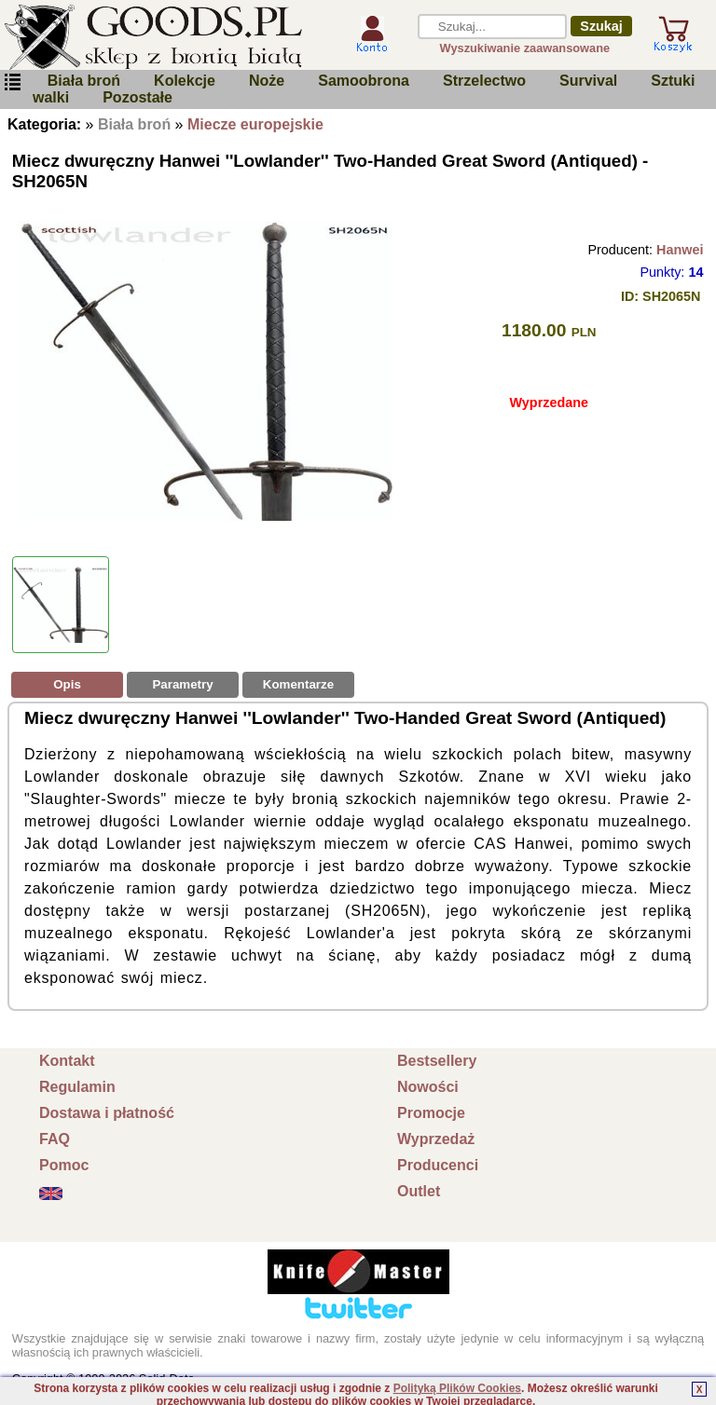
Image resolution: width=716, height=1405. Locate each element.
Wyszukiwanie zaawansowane (525, 48)
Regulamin (77, 1087)
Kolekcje (184, 81)
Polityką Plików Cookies (457, 1388)
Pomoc (64, 1165)
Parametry (182, 684)
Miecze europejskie (255, 124)
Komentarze (298, 684)
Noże (266, 81)
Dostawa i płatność (106, 1113)
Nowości (428, 1087)
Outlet (418, 1191)
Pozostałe (137, 97)
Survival (588, 81)
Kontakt (67, 1061)
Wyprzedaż (436, 1139)
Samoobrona (363, 81)
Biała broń (84, 81)
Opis (67, 684)
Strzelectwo (484, 81)
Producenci (437, 1165)
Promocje (431, 1113)
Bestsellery (436, 1061)
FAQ (54, 1139)
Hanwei (679, 249)
